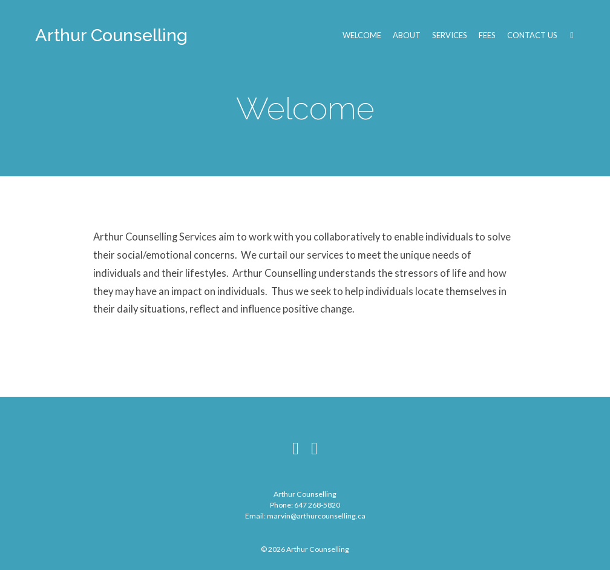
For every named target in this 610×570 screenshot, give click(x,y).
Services (449, 35)
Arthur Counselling (111, 35)
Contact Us (532, 35)
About (407, 35)
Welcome (362, 35)
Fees (487, 35)
